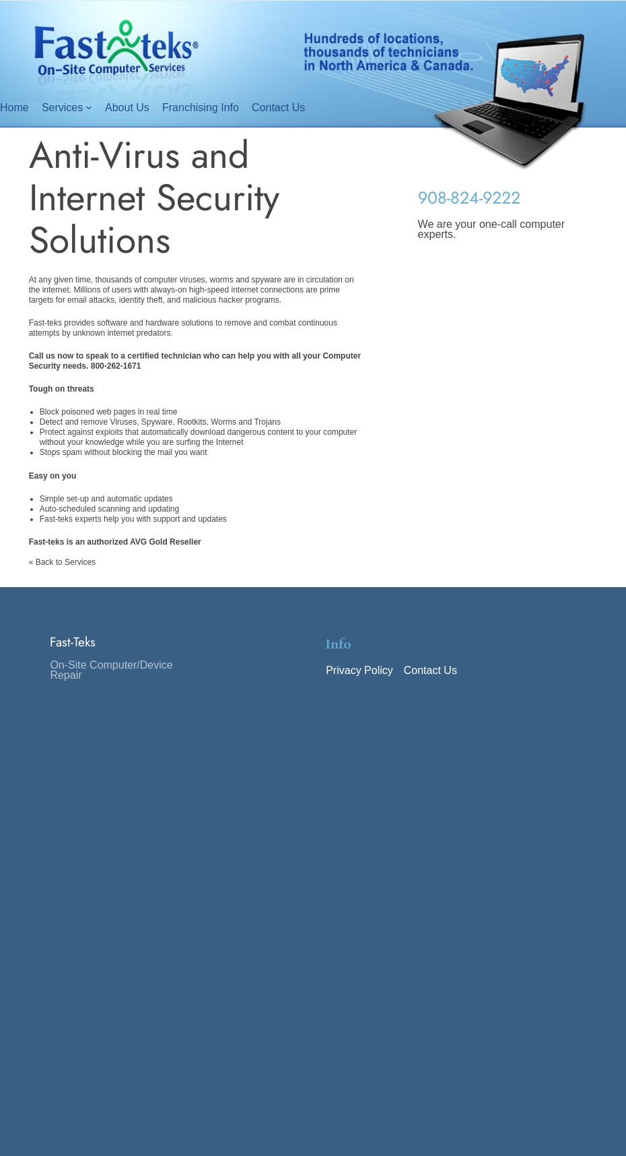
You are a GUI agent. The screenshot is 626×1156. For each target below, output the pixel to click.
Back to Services (66, 562)
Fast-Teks (73, 641)
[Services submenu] (88, 107)
